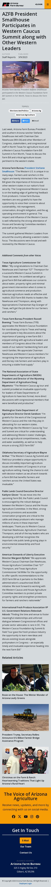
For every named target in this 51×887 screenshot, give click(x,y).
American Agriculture (25, 115)
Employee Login (25, 883)
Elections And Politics (19, 111)
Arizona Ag (36, 111)
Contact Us (26, 852)
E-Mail (25, 840)
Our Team (25, 846)
